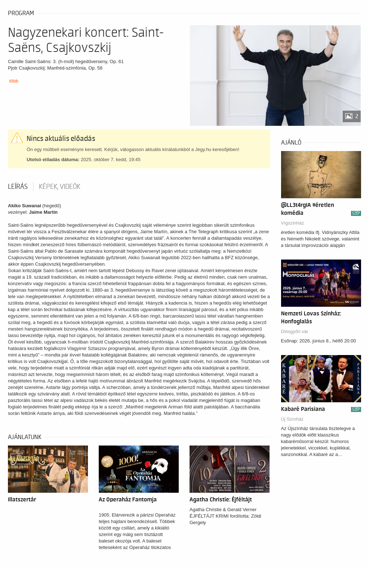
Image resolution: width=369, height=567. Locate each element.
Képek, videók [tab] (59, 187)
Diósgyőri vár (294, 331)
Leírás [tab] (18, 187)
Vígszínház (292, 223)
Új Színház (292, 419)
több (13, 81)
